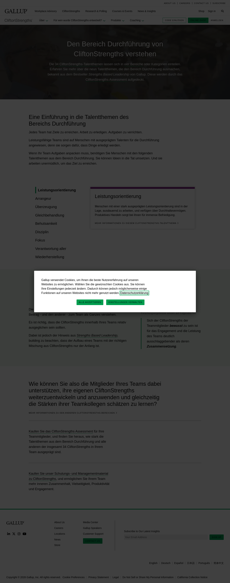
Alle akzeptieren (90, 302)
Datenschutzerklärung (134, 292)
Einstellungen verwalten (125, 302)
